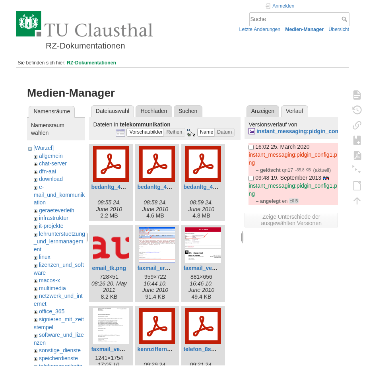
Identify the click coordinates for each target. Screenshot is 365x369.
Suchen (188, 111)
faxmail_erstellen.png (165, 268)
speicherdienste (58, 358)
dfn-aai (47, 171)
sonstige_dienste (60, 350)
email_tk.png (109, 268)
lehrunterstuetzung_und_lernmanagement (59, 241)
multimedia (52, 288)
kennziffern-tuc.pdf (162, 349)
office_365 (51, 311)
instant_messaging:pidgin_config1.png (308, 131)
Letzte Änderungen (260, 29)
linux (44, 257)
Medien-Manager (304, 29)
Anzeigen (262, 111)
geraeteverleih (56, 210)
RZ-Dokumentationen (91, 63)
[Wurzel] (43, 148)
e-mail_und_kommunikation (59, 195)
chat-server (53, 163)
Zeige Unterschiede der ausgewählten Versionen (291, 220)
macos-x (49, 280)
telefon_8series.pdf (208, 349)
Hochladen (153, 111)
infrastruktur (53, 218)
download (51, 179)
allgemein (51, 156)
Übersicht (338, 29)
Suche (345, 19)
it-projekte (51, 226)
